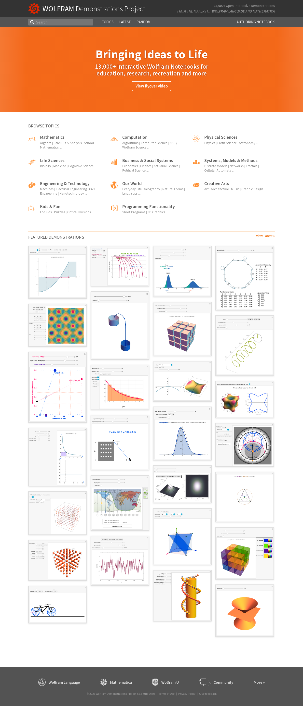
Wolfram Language (228, 11)
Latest (125, 22)
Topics (107, 22)
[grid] (151, 444)
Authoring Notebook (256, 22)
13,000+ (219, 5)
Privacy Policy (186, 693)
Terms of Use (167, 693)
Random (144, 22)
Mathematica (264, 11)
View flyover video (152, 86)
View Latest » (265, 236)
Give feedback (208, 693)
